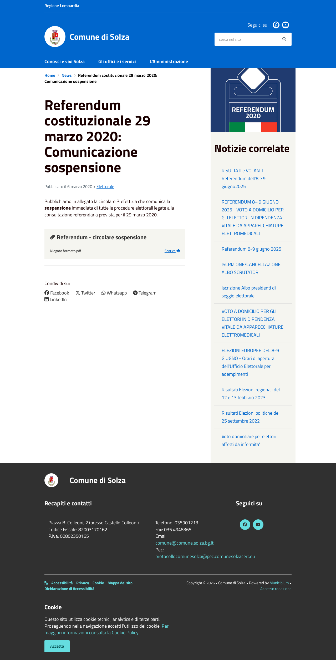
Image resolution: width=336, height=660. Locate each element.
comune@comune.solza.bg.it (184, 542)
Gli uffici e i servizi (117, 61)
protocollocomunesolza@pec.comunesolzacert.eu (205, 556)
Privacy (82, 583)
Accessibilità (62, 583)
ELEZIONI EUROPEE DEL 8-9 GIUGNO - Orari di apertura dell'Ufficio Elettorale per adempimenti (250, 362)
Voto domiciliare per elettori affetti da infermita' (249, 440)
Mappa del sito (120, 583)
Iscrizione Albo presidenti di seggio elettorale (249, 291)
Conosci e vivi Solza (64, 61)
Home (50, 75)
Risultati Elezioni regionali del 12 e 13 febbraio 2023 (251, 393)
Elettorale (105, 186)
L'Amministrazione (169, 61)
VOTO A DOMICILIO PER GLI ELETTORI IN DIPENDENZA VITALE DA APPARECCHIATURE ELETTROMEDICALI (252, 323)
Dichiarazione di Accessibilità (69, 588)
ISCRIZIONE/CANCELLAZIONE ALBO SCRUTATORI (251, 268)
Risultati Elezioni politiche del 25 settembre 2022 (250, 416)
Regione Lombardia (61, 5)
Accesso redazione (276, 589)
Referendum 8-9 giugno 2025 (251, 248)
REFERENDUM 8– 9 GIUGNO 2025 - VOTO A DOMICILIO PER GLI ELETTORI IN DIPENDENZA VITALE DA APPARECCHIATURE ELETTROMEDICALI (253, 217)
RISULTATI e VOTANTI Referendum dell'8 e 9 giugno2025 (244, 178)
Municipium (279, 583)
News (67, 75)
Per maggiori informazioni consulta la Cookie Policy (106, 629)
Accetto (57, 646)
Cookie (98, 583)
